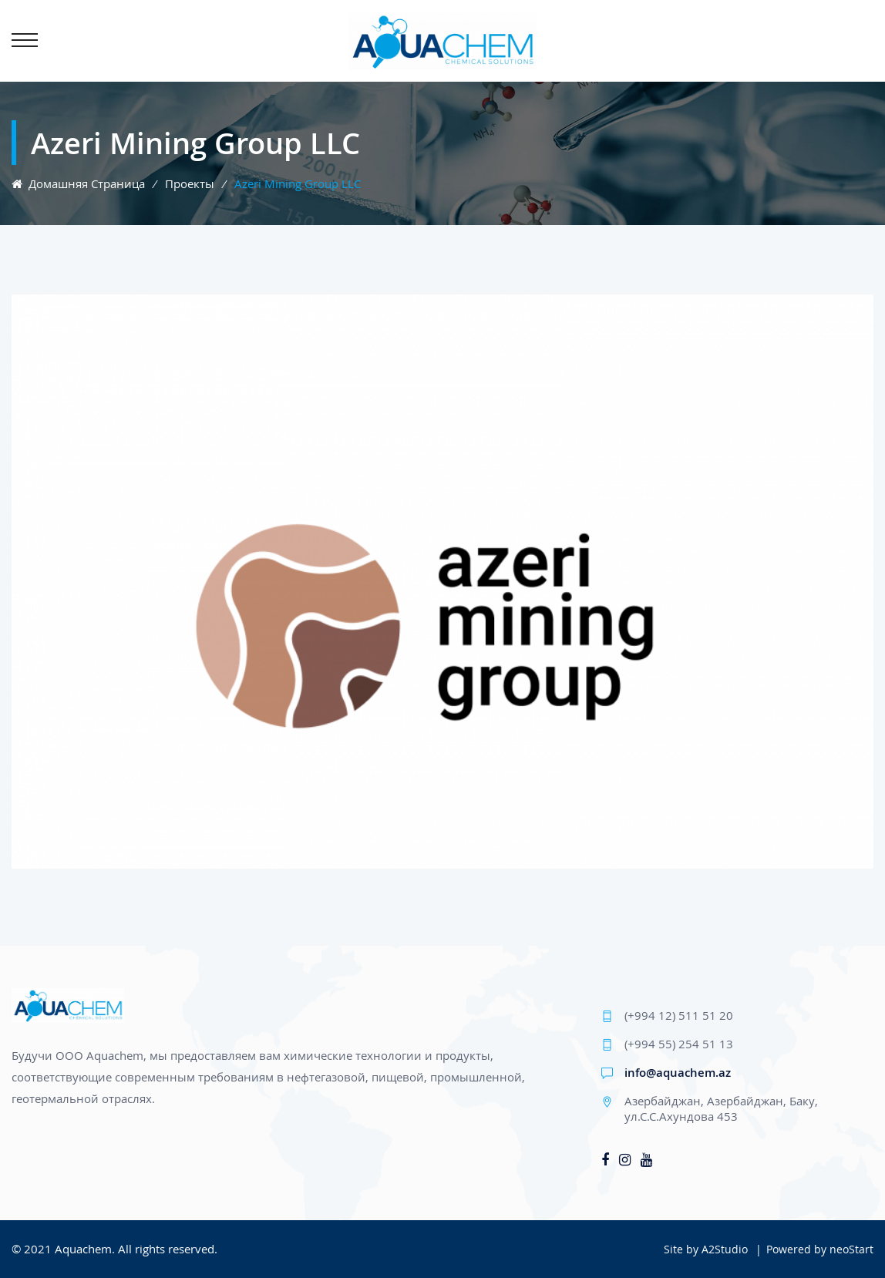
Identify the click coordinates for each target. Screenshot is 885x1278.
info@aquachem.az (677, 1072)
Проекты (189, 183)
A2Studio (725, 1249)
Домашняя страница (78, 183)
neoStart (851, 1249)
